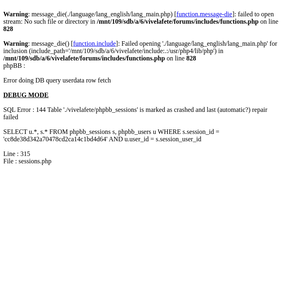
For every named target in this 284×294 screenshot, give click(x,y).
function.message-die (204, 14)
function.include (94, 43)
